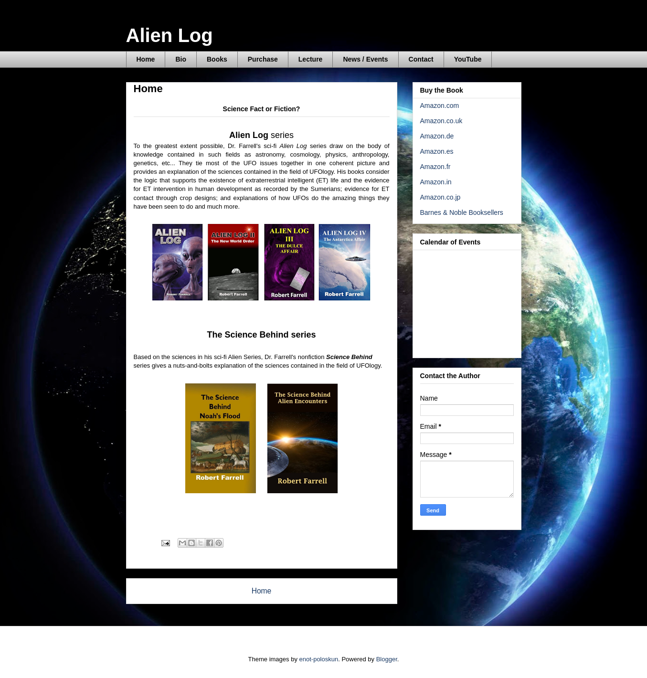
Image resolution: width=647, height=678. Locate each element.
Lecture (310, 59)
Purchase (263, 59)
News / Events (365, 59)
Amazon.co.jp (440, 197)
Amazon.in (436, 182)
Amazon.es (437, 151)
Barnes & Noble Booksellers (461, 212)
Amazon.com (439, 105)
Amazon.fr (435, 166)
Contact (421, 59)
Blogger (386, 659)
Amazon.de (437, 136)
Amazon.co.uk (441, 121)
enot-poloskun (319, 659)
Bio (180, 59)
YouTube (468, 59)
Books (217, 59)
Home (146, 59)
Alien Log (169, 35)
